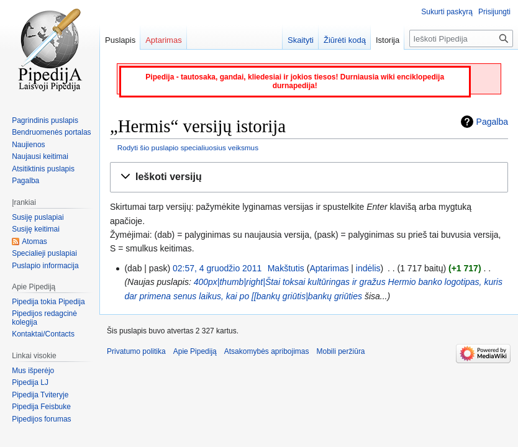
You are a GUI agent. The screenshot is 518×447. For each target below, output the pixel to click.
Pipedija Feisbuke (41, 406)
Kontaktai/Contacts (43, 334)
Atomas (34, 241)
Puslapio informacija (45, 265)
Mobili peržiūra (341, 351)
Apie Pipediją (195, 351)
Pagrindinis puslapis (45, 120)
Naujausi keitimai (40, 156)
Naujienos (28, 144)
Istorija (387, 40)
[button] (309, 177)
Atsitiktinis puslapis (43, 169)
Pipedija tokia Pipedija (48, 301)
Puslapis (120, 40)
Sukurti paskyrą (447, 11)
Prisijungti (494, 11)
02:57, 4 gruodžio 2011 (217, 268)
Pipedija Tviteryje (40, 395)
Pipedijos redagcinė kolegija (44, 318)
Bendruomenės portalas (51, 132)
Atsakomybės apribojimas (266, 351)
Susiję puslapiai (37, 217)
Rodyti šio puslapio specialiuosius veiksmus (187, 147)
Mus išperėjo (33, 370)
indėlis (368, 268)
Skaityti (301, 40)
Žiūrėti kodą (345, 40)
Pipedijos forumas (41, 419)
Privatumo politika (136, 351)
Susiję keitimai (36, 229)
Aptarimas (328, 268)
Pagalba (492, 122)
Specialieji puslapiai (44, 253)
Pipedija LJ (30, 382)
